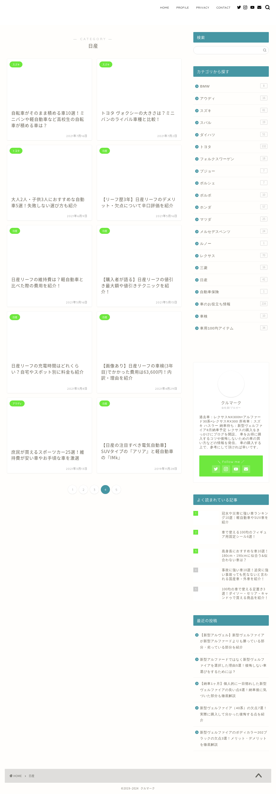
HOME (164, 7)
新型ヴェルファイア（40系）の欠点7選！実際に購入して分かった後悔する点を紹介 (233, 714)
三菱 (233, 267)
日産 (233, 279)
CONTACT (223, 7)
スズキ (233, 110)
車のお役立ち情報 (233, 303)
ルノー (233, 243)
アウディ (233, 98)
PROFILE (182, 7)
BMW (233, 85)
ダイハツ (233, 134)
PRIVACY (202, 7)
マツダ (233, 219)
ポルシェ (233, 182)
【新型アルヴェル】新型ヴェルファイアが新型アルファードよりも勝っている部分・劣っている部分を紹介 (232, 641)
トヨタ (233, 146)
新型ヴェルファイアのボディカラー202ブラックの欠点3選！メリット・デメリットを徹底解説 (233, 738)
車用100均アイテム (233, 327)
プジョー (233, 170)
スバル (233, 122)
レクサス (233, 255)
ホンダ (233, 206)
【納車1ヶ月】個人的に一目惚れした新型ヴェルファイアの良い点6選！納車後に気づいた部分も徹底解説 (233, 690)
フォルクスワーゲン (233, 158)
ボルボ (233, 194)
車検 (233, 315)
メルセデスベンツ (233, 231)
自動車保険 (233, 291)
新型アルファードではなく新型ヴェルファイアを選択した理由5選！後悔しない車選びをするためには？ (233, 666)
